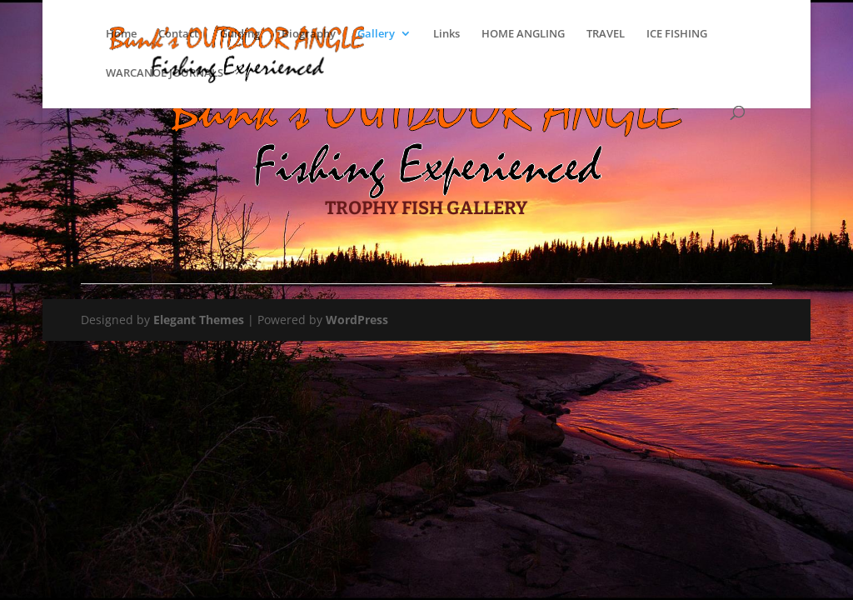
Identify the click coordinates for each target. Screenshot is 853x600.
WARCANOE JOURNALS (164, 73)
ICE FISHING (676, 34)
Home (121, 34)
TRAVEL (605, 34)
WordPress (357, 320)
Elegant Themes (198, 320)
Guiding (240, 34)
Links (446, 34)
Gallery (376, 34)
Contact (178, 34)
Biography (309, 34)
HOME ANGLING (523, 34)
